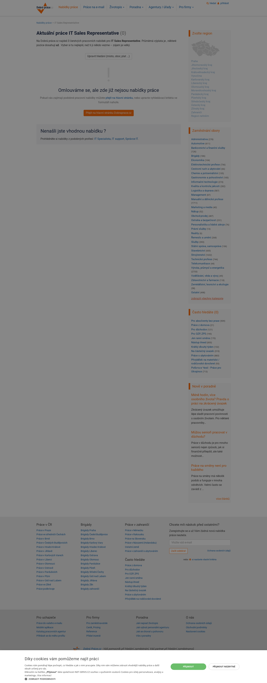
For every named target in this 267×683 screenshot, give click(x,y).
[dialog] (133, 666)
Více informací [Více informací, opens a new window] (44, 675)
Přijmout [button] (188, 666)
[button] (95, 678)
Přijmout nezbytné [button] (224, 666)
